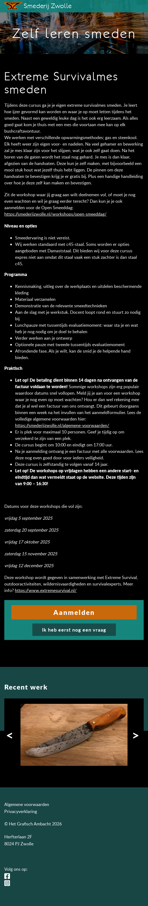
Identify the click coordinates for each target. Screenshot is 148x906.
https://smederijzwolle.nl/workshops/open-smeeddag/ (55, 214)
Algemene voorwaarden (26, 804)
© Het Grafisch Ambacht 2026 (33, 824)
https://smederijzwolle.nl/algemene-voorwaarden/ (62, 425)
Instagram (8, 883)
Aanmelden (74, 612)
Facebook (8, 876)
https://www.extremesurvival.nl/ (46, 590)
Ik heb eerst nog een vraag (74, 629)
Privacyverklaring (20, 811)
